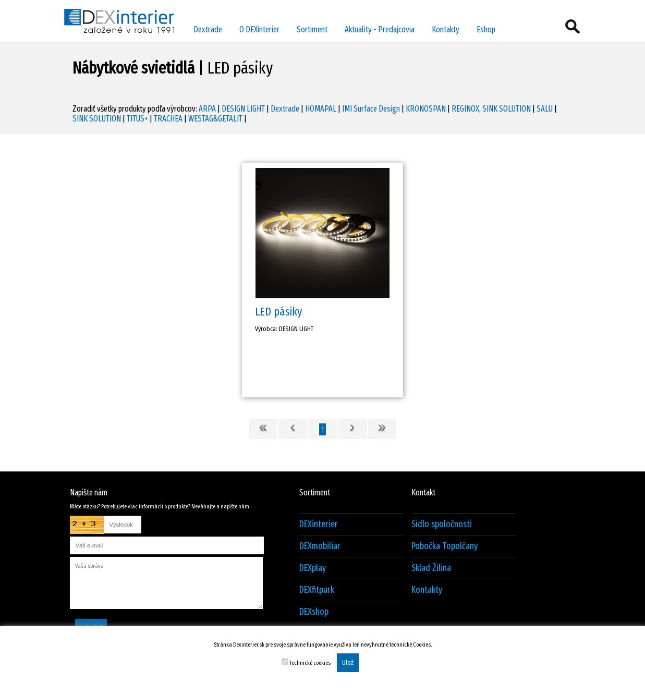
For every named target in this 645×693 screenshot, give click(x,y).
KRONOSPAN (426, 109)
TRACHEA (168, 119)
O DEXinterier (259, 29)
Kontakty (445, 29)
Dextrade (207, 29)
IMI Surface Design (371, 109)
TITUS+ (137, 119)
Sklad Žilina (431, 568)
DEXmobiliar (319, 546)
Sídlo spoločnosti (441, 524)
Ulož (348, 663)
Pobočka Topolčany (444, 546)
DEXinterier (318, 524)
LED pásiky (278, 312)
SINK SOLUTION (96, 119)
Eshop (486, 29)
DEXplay (312, 568)
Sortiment (312, 29)
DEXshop (313, 611)
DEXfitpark (316, 590)
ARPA (207, 109)
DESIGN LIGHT (243, 109)
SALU (545, 109)
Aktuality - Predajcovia (380, 29)
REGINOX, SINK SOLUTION (491, 109)
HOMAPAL (320, 109)
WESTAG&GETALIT (215, 119)
